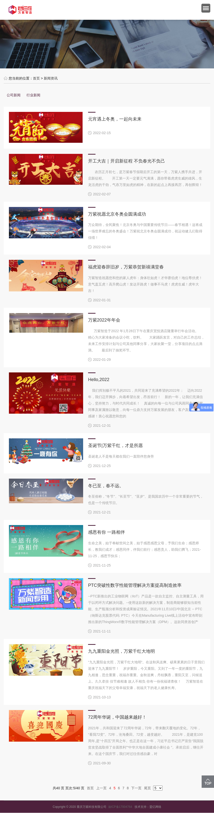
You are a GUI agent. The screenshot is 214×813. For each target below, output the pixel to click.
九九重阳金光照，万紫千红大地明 (121, 651)
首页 (36, 78)
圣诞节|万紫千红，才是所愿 (115, 445)
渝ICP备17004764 (121, 807)
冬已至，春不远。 (106, 485)
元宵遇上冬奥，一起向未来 (115, 119)
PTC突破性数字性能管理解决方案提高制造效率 (135, 585)
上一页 (101, 788)
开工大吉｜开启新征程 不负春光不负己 (126, 161)
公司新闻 (14, 95)
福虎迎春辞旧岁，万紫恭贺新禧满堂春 (126, 266)
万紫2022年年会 (104, 320)
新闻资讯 (51, 78)
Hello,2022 (98, 379)
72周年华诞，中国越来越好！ (117, 717)
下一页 (136, 788)
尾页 (147, 788)
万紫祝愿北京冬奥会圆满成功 (117, 214)
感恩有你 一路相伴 (106, 532)
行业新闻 (33, 95)
